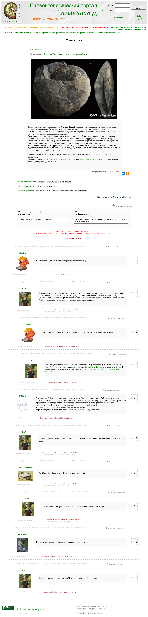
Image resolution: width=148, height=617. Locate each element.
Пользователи (88, 33)
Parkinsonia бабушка (99, 370)
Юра (48, 181)
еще (64, 159)
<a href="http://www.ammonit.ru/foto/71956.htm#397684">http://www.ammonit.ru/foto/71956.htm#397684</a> (49, 247)
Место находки (24, 186)
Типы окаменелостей (135, 29)
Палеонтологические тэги (109, 33)
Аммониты (82, 191)
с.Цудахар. (50, 186)
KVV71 (39, 50)
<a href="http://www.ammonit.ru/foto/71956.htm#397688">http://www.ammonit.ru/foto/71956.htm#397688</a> (51, 283)
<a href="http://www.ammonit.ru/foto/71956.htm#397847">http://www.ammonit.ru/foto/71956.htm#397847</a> (54, 492)
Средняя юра (56, 181)
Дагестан (42, 186)
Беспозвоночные (41, 191)
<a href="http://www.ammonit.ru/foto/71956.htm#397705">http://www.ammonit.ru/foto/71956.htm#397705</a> (57, 354)
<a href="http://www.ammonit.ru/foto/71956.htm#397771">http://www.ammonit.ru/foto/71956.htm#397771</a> (49, 390)
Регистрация (117, 17)
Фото (81, 159)
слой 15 (58, 159)
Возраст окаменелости (27, 181)
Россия (34, 186)
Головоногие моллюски (68, 191)
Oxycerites (127, 197)
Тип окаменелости (26, 191)
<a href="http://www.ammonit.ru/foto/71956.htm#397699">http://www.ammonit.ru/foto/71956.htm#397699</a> (54, 318)
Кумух (70, 159)
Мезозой (41, 181)
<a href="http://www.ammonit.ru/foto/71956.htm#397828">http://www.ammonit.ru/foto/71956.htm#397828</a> (51, 564)
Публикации (50, 33)
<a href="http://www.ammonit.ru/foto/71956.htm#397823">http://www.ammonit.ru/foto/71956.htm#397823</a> (49, 528)
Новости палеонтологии (68, 33)
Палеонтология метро (30, 610)
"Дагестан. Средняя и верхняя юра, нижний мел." (65, 54)
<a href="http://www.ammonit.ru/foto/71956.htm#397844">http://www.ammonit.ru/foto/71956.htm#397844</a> (51, 462)
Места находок (118, 27)
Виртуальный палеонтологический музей (23, 33)
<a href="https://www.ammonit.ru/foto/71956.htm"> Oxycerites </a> (103, 221)
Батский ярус (67, 181)
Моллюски (53, 191)
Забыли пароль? (139, 17)
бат (121, 197)
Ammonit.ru (97, 614)
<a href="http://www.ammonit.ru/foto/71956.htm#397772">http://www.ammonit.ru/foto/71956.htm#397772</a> (51, 426)
